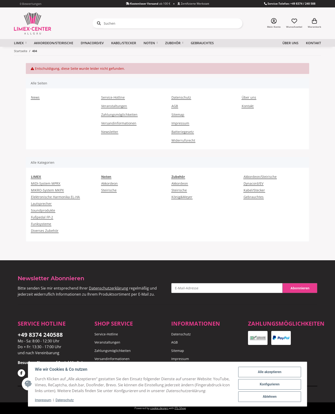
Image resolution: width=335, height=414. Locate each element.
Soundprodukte (43, 210)
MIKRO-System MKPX (47, 190)
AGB (174, 106)
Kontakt (313, 43)
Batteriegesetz (182, 132)
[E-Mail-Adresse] (227, 288)
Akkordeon (109, 183)
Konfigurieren (269, 381)
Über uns (290, 43)
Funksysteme (41, 224)
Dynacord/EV (253, 183)
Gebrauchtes (254, 197)
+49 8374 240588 (40, 334)
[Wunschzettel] (294, 23)
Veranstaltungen (114, 106)
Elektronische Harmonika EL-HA (55, 197)
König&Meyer (181, 197)
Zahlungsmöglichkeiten (119, 114)
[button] (274, 23)
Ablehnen (269, 393)
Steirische (109, 190)
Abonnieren (300, 288)
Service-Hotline (113, 97)
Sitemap (177, 114)
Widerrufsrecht (183, 140)
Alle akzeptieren (269, 369)
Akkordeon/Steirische (260, 176)
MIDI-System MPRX (45, 183)
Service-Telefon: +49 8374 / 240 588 (289, 4)
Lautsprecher (41, 203)
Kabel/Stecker (254, 190)
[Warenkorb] (314, 23)
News (35, 97)
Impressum (44, 400)
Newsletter (109, 132)
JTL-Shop (180, 408)
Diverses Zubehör (44, 230)
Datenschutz (65, 400)
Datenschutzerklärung (108, 288)
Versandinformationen (118, 123)
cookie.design (159, 408)
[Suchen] (167, 23)
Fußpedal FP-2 (42, 217)
